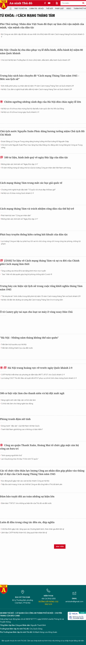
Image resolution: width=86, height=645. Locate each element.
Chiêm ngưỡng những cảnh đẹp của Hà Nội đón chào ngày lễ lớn (40, 101)
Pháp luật (59, 9)
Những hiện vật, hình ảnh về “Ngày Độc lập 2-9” (19, 164)
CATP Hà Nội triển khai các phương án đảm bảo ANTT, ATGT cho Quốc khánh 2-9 (33, 375)
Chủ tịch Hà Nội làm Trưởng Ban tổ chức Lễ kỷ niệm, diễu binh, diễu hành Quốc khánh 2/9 (35, 60)
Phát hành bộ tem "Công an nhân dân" (16, 216)
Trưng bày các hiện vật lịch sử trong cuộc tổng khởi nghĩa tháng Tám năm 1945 (41, 287)
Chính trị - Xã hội (36, 9)
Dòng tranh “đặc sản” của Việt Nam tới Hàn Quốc (20, 426)
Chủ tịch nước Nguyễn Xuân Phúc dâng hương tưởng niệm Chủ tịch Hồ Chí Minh (42, 133)
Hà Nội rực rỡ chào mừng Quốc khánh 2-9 (17, 193)
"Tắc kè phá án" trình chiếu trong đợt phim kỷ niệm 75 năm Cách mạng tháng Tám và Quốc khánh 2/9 (41, 296)
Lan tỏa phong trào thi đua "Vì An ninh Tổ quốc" (19, 459)
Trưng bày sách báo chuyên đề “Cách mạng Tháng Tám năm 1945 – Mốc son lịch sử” (39, 77)
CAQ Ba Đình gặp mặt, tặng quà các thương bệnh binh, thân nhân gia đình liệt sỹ (32, 529)
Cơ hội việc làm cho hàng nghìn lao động (17, 404)
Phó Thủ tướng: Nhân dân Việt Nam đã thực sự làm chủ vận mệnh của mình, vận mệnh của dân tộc (42, 25)
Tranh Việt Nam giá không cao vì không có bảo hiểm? (22, 429)
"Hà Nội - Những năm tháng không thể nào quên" (29, 337)
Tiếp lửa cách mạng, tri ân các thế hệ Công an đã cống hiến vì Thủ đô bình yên (31, 484)
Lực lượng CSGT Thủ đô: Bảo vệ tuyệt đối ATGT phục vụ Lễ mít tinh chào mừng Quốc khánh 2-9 (39, 378)
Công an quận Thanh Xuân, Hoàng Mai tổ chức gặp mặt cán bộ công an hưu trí (39, 447)
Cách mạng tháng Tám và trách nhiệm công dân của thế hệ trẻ (37, 208)
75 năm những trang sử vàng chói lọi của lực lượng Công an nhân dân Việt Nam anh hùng (36, 168)
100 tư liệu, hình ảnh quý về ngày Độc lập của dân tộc (34, 157)
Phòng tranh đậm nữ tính (15, 419)
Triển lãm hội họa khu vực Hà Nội (13, 345)
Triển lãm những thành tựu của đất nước (17, 348)
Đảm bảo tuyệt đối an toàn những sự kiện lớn (27, 496)
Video (68, 9)
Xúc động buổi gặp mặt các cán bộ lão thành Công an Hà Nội (25, 481)
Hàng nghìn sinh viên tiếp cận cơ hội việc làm (18, 400)
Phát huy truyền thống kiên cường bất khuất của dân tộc (34, 234)
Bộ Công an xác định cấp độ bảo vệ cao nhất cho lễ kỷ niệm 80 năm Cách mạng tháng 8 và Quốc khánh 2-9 (43, 35)
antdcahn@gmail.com (74, 602)
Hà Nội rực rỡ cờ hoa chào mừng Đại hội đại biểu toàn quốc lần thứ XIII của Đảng (32, 109)
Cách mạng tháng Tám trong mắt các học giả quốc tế (31, 182)
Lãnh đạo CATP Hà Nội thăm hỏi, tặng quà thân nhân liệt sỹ (24, 533)
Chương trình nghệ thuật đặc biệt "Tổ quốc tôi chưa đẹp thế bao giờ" (28, 190)
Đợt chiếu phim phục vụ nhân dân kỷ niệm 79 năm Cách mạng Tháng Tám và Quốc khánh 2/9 (37, 86)
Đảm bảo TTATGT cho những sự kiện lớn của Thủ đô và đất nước (26, 503)
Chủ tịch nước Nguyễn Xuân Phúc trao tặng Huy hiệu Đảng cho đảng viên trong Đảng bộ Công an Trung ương (41, 146)
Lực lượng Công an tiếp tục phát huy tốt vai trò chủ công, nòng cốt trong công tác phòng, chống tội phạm (41, 242)
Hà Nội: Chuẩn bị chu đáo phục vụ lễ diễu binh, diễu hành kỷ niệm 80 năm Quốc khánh (41, 51)
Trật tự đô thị (20, 9)
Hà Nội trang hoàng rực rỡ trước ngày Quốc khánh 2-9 (36, 367)
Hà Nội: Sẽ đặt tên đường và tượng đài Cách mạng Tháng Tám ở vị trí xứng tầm (32, 300)
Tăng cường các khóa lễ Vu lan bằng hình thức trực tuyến (23, 271)
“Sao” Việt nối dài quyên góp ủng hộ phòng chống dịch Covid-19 (26, 274)
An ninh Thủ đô (20, 3)
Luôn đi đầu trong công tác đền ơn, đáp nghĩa (27, 522)
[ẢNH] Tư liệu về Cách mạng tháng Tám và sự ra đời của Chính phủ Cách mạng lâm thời (39, 262)
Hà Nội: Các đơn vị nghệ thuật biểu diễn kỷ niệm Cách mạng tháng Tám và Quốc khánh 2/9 (36, 89)
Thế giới (49, 9)
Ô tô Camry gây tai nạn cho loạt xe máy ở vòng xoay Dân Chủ (36, 311)
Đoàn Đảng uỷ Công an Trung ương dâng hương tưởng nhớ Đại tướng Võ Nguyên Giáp (35, 142)
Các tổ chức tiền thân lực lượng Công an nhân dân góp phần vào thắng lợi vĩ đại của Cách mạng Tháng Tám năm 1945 (42, 472)
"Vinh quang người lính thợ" (11, 455)
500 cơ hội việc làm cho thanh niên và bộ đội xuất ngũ (32, 393)
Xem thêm (60, 546)
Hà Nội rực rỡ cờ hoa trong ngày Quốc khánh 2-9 (20, 112)
